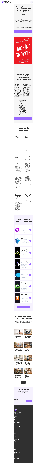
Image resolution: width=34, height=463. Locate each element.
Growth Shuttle (16, 435)
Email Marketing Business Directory (18, 428)
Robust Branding (16, 437)
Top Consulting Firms (17, 425)
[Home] (7, 2)
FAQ (15, 450)
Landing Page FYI (17, 426)
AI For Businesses (17, 421)
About (15, 448)
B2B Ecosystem (16, 419)
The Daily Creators (17, 423)
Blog (15, 449)
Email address (16, 399)
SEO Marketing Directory (18, 422)
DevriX (15, 436)
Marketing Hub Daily (17, 439)
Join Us (15, 453)
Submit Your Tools (17, 452)
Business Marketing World (17, 441)
